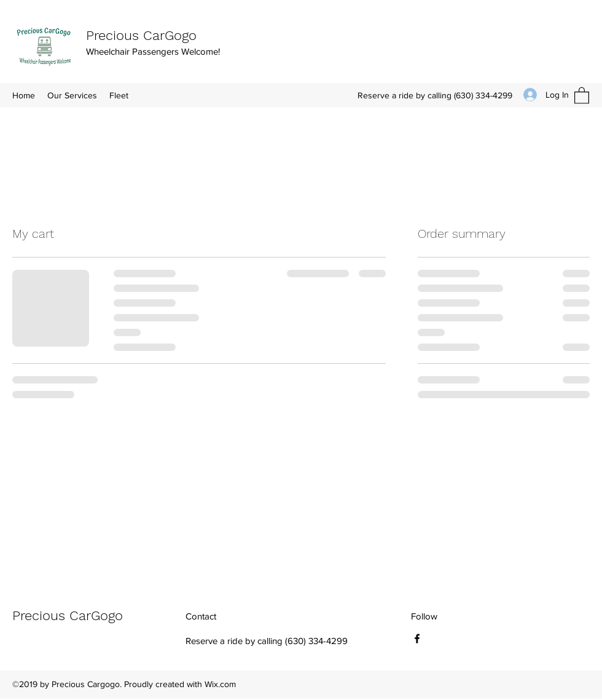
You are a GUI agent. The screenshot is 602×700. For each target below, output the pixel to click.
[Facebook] (417, 638)
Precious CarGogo (141, 35)
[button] (581, 95)
